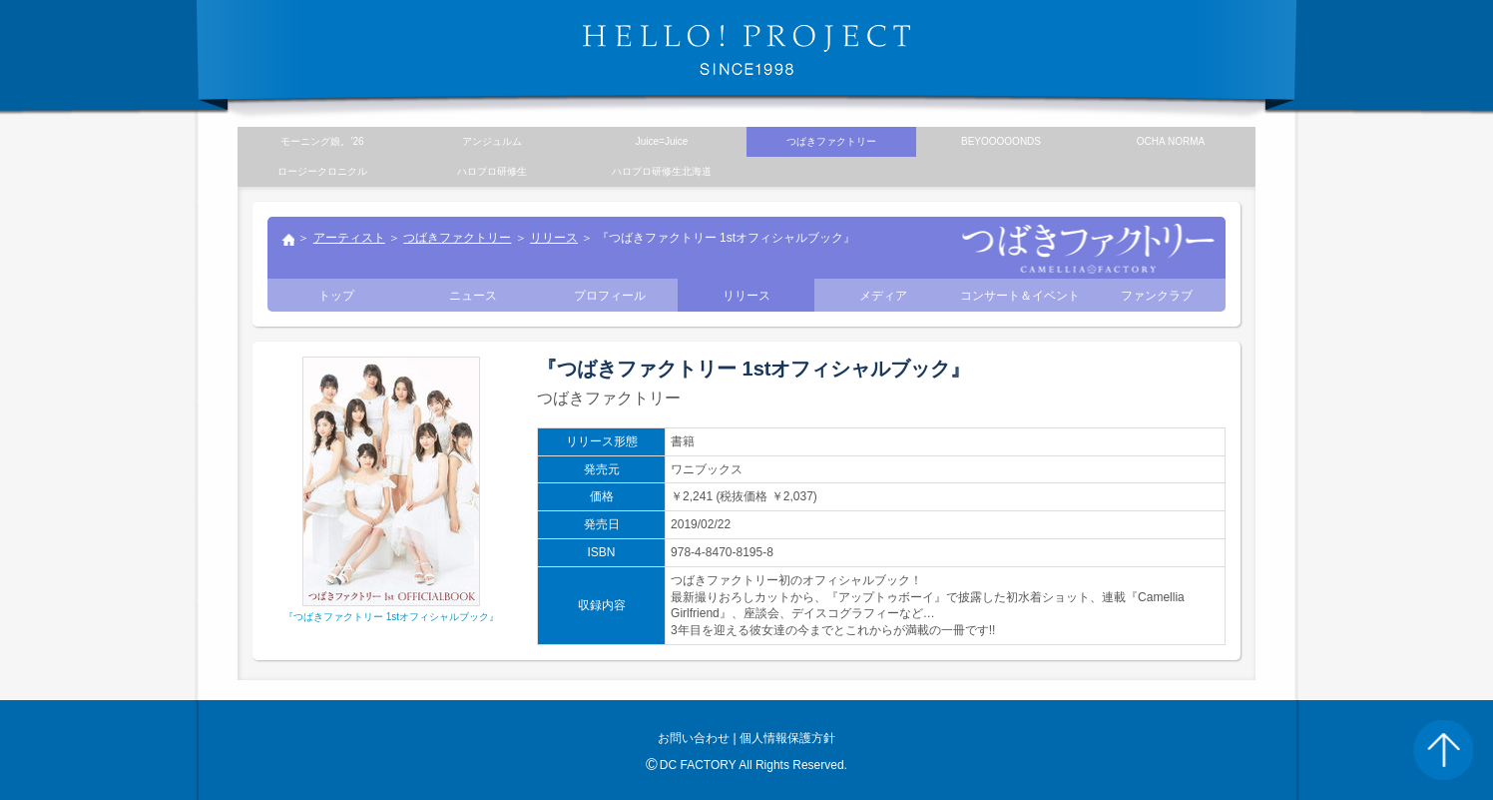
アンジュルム (492, 141)
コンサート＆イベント (1020, 296)
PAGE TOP (1443, 750)
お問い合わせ (694, 738)
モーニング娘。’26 (321, 141)
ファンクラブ (1157, 296)
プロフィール (610, 296)
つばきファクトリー (457, 238)
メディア (883, 296)
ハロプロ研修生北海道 (662, 171)
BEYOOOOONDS (1001, 141)
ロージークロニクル (322, 171)
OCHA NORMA (1171, 141)
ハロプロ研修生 (492, 171)
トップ (287, 242)
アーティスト (349, 238)
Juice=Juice (662, 141)
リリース (554, 238)
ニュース (473, 296)
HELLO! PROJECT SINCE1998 (746, 50)
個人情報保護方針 (787, 738)
